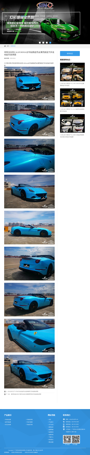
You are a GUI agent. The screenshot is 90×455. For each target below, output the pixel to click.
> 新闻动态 (50, 427)
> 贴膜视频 (50, 429)
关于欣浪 (17, 16)
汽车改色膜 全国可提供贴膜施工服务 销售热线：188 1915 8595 (46, 11)
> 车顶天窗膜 (29, 422)
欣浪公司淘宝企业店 (17, 452)
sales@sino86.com (73, 419)
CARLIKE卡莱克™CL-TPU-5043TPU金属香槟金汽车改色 (72, 84)
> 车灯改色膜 (7, 424)
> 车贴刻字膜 (29, 424)
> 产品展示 (50, 422)
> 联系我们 (50, 439)
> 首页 (49, 419)
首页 (6, 16)
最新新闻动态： (66, 60)
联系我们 (55, 16)
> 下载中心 (50, 437)
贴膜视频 (30, 16)
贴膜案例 (36, 16)
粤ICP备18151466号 (38, 450)
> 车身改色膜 (7, 419)
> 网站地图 (50, 442)
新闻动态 (23, 16)
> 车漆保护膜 (29, 419)
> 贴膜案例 (50, 432)
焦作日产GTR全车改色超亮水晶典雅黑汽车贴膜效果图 (24, 391)
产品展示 (11, 16)
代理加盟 (42, 16)
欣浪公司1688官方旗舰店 (31, 452)
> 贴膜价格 (50, 434)
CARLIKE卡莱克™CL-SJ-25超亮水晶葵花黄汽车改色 (72, 110)
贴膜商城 (49, 16)
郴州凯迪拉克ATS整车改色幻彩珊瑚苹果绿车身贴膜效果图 (26, 394)
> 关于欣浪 (50, 424)
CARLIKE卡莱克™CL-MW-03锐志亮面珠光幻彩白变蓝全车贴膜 (72, 136)
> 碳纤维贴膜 (7, 422)
